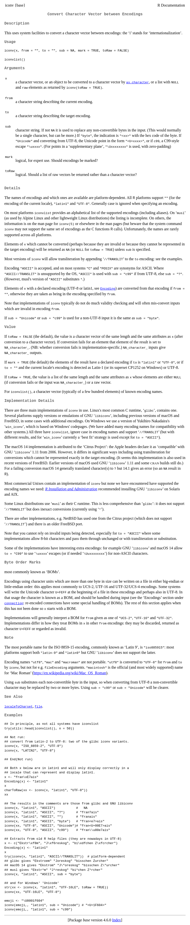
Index (116, 920)
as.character (137, 82)
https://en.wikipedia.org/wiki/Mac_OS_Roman (69, 673)
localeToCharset (18, 706)
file (38, 706)
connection (13, 603)
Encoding (107, 288)
